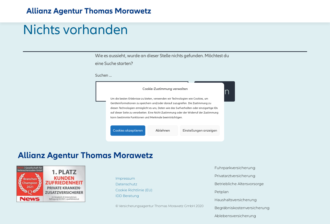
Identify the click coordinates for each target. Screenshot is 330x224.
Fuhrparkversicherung (234, 168)
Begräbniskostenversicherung (242, 208)
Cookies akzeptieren (128, 131)
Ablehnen (163, 131)
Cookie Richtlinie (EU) (134, 190)
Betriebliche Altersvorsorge (239, 184)
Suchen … (103, 75)
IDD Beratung (127, 196)
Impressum (125, 178)
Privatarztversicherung (234, 176)
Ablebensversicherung (235, 216)
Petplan (221, 192)
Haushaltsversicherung (235, 200)
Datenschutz (126, 184)
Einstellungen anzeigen (200, 131)
